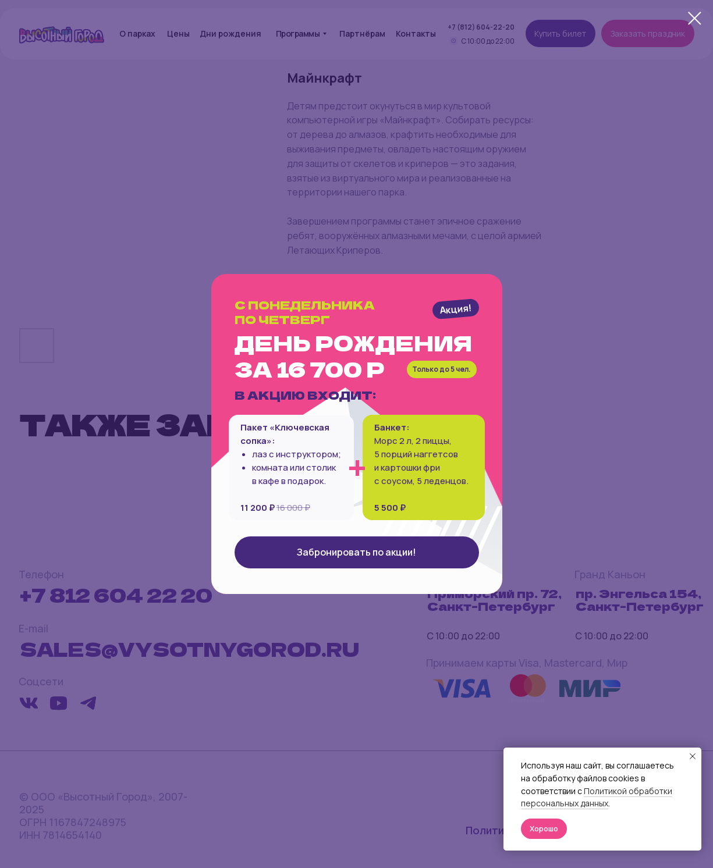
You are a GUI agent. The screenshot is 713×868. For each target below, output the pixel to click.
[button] (357, 552)
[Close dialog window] (694, 18)
